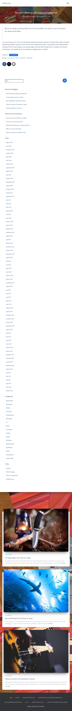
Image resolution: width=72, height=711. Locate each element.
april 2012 (8, 340)
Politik (17, 58)
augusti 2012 (9, 329)
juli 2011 (8, 372)
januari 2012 (9, 351)
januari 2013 (9, 311)
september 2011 (10, 365)
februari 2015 (9, 243)
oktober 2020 (9, 153)
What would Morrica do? (19, 132)
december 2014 (10, 247)
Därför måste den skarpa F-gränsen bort (16, 93)
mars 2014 (9, 272)
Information (9, 418)
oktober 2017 (9, 193)
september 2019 (10, 167)
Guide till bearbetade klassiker (57, 702)
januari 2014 (9, 279)
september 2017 (10, 196)
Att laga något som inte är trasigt (14, 97)
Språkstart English (29, 697)
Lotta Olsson (11, 58)
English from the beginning (13, 702)
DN (17, 42)
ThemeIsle (41, 706)
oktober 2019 (9, 164)
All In (27, 702)
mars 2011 (8, 387)
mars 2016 (9, 218)
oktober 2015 (9, 229)
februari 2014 (9, 275)
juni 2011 (8, 376)
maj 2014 (8, 265)
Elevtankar (9, 411)
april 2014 (8, 268)
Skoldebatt (23, 58)
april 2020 (8, 157)
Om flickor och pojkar (21, 118)
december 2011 (10, 354)
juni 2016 (8, 214)
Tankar (8, 451)
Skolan (8, 436)
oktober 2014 (9, 250)
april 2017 (8, 203)
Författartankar (10, 415)
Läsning (8, 433)
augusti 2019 (9, 171)
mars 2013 (9, 304)
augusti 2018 (9, 185)
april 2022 (8, 146)
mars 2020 (9, 160)
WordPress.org (10, 479)
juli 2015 (8, 239)
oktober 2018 (9, 178)
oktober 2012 (9, 322)
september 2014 (10, 254)
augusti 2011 (9, 369)
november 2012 (10, 319)
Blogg (18, 697)
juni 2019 (8, 175)
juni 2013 (8, 293)
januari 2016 (9, 225)
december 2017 (10, 189)
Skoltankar (13, 54)
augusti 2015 (9, 236)
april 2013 (8, 301)
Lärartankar (9, 429)
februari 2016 (9, 221)
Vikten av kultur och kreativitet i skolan (16, 104)
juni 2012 (8, 333)
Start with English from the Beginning (50, 697)
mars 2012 (9, 344)
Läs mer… (63, 563)
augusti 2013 (9, 286)
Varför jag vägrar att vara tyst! (14, 108)
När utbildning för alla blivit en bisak (16, 101)
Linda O (8, 121)
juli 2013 (8, 290)
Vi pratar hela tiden (18, 121)
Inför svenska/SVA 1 (38, 702)
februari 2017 (9, 211)
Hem (11, 697)
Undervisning (9, 458)
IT (6, 422)
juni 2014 (8, 261)
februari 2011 (9, 390)
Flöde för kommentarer (12, 475)
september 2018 (10, 182)
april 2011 (8, 383)
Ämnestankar (9, 400)
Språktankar (9, 447)
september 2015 (10, 232)
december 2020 (10, 149)
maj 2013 (8, 297)
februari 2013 (9, 308)
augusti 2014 (9, 257)
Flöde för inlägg (10, 472)
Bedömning (9, 404)
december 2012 (10, 315)
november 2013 (10, 283)
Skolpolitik (29, 58)
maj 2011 (8, 380)
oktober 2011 (9, 362)
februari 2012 (9, 347)
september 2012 (10, 326)
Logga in (8, 468)
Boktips (8, 408)
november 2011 (10, 358)
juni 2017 (8, 200)
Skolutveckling (10, 444)
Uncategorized (10, 454)
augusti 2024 (9, 142)
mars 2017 (9, 207)
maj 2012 (8, 336)
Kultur (7, 426)
